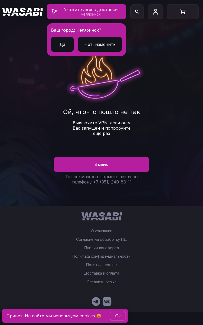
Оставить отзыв (102, 282)
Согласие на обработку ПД (101, 239)
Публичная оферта (101, 248)
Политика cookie (101, 265)
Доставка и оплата (101, 273)
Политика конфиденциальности (101, 256)
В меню (101, 164)
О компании (101, 231)
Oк (118, 315)
